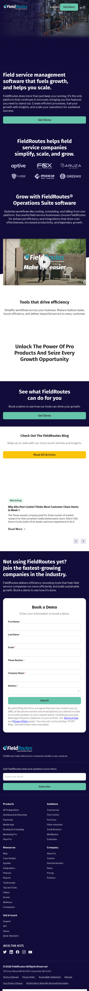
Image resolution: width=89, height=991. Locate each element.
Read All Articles (44, 454)
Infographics (9, 868)
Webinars (7, 902)
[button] (44, 262)
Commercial (53, 810)
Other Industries (55, 824)
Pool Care (51, 819)
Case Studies (9, 858)
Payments (8, 819)
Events (6, 897)
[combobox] (44, 691)
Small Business (54, 829)
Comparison (9, 907)
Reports (7, 878)
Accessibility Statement (50, 977)
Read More (15, 529)
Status (6, 931)
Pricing (50, 873)
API (5, 926)
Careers (51, 858)
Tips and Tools (10, 887)
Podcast (7, 873)
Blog (5, 853)
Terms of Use (71, 718)
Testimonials (9, 882)
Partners (51, 878)
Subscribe (44, 786)
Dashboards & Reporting (15, 815)
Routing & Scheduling (13, 829)
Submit (44, 700)
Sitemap (68, 977)
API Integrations (11, 810)
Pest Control (53, 815)
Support (7, 921)
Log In (54, 7)
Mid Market (52, 834)
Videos (6, 892)
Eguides (7, 863)
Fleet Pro (7, 839)
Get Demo (69, 7)
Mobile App (8, 824)
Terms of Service (11, 977)
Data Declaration (55, 863)
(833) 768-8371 (10, 936)
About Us (51, 853)
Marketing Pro (10, 834)
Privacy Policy (20, 721)
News (50, 868)
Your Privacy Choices (13, 983)
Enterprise (52, 839)
